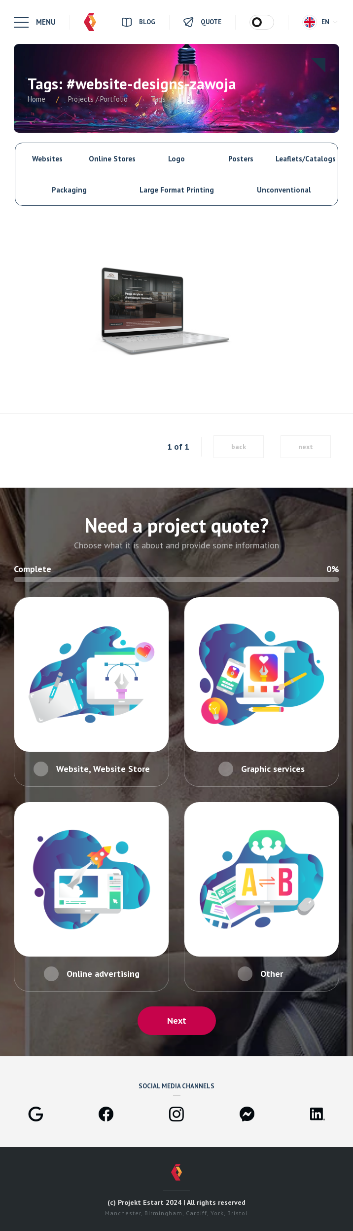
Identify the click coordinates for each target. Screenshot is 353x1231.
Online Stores (112, 158)
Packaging (69, 189)
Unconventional (284, 189)
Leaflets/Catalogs (306, 158)
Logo (176, 158)
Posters (240, 158)
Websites (47, 158)
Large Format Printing (177, 189)
